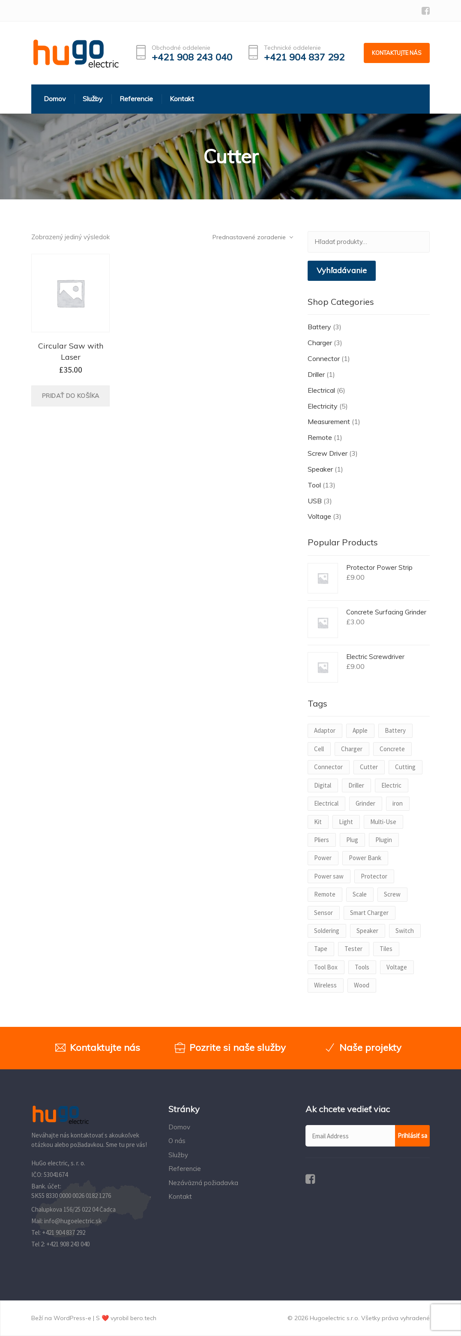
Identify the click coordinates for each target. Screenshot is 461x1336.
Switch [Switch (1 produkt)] (404, 931)
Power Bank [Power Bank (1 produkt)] (365, 858)
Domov (179, 1127)
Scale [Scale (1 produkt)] (360, 894)
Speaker (320, 469)
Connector (324, 358)
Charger (320, 342)
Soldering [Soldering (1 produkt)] (326, 931)
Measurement (329, 421)
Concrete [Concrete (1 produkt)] (392, 749)
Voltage (319, 516)
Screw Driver (327, 453)
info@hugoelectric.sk (73, 1221)
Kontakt (180, 1196)
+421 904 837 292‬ (63, 1232)
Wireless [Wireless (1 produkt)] (325, 985)
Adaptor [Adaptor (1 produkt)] (324, 730)
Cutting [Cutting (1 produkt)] (405, 767)
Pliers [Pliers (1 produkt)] (321, 840)
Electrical (321, 390)
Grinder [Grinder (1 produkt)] (365, 803)
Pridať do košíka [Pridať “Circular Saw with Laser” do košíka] (70, 396)
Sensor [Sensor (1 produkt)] (323, 913)
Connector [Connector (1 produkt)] (328, 767)
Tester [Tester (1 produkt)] (353, 949)
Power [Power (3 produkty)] (323, 858)
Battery (319, 326)
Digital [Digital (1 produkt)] (322, 785)
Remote (320, 437)
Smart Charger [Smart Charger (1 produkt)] (369, 913)
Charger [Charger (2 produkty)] (351, 749)
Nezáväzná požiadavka (203, 1183)
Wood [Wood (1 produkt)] (361, 985)
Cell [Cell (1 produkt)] (319, 749)
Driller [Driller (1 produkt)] (356, 785)
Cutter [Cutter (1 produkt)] (369, 767)
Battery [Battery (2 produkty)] (395, 730)
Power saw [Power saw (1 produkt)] (329, 876)
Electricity (323, 406)
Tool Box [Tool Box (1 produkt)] (326, 967)
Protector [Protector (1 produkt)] (374, 876)
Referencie (184, 1168)
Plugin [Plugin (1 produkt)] (383, 840)
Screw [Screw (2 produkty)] (392, 894)
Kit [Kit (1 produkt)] (318, 822)
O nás (177, 1141)
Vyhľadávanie (342, 270)
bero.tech (143, 1318)
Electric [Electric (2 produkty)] (391, 785)
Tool (314, 485)
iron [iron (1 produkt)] (397, 803)
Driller (316, 374)
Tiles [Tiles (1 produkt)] (386, 949)
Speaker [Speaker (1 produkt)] (367, 931)
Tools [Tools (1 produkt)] (362, 967)
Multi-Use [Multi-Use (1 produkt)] (383, 822)
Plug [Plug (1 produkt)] (352, 840)
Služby (178, 1155)
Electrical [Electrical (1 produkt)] (326, 803)
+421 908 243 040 (192, 57)
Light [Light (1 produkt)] (346, 822)
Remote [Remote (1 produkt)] (324, 894)
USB (315, 500)
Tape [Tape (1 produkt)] (320, 949)
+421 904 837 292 (304, 57)
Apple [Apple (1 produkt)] (360, 730)
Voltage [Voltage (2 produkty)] (396, 967)
